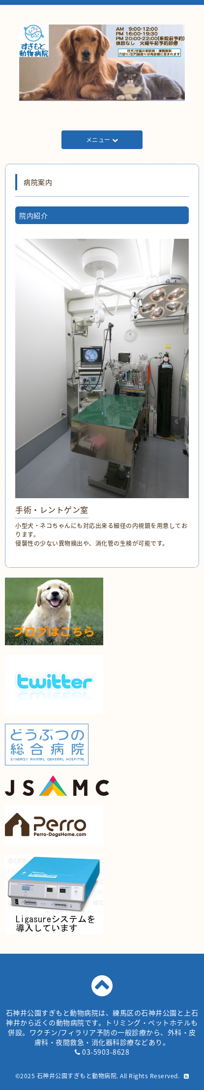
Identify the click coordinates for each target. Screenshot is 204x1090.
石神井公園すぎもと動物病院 (77, 1075)
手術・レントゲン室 (51, 509)
